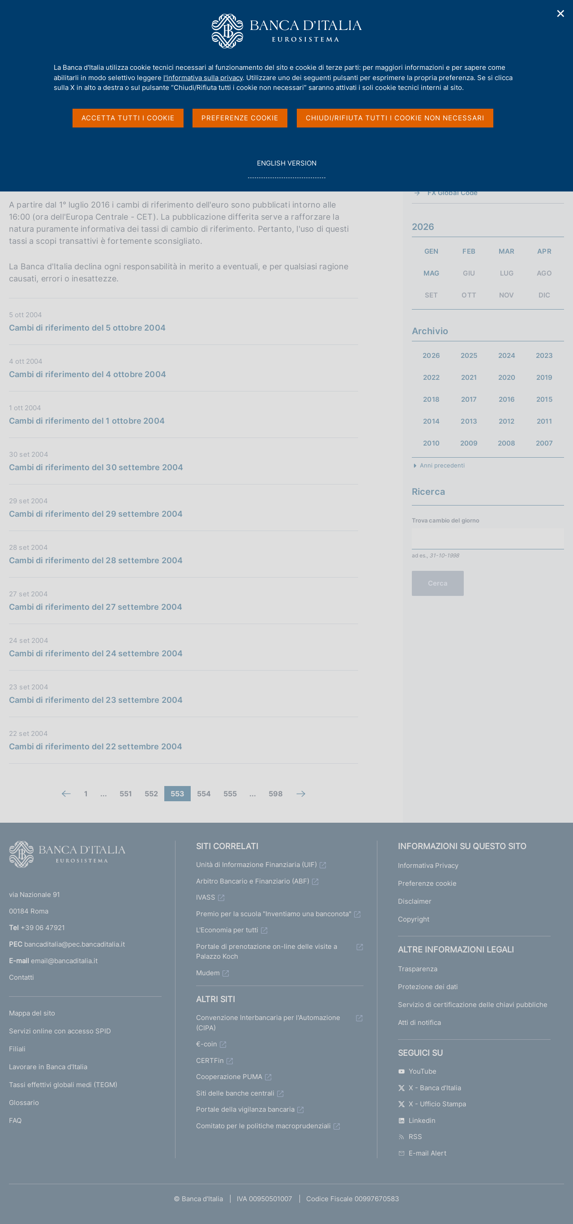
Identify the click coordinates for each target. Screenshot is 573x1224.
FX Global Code (453, 192)
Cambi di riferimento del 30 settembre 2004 (96, 467)
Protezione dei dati (428, 986)
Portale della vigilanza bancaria (245, 1109)
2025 (469, 355)
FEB (468, 251)
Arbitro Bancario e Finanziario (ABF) (252, 881)
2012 (507, 421)
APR (544, 251)
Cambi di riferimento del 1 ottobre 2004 (87, 420)
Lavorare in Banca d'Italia (48, 1066)
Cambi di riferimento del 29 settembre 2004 (96, 513)
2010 (431, 443)
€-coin (206, 1044)
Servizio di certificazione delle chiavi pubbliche (472, 1004)
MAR (506, 251)
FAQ (15, 1120)
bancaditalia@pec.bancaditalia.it (74, 944)
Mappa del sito (32, 1013)
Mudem (208, 973)
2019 (544, 377)
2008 (507, 443)
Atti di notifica (419, 1022)
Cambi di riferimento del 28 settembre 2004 (96, 560)
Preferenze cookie (427, 883)
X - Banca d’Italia (429, 1088)
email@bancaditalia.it (64, 960)
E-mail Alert (422, 1153)
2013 (469, 421)
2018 (431, 399)
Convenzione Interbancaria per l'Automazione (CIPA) (268, 1022)
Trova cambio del (446, 520)
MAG (431, 273)
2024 (507, 355)
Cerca (438, 583)
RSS (410, 1136)
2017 (469, 399)
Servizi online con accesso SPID (60, 1031)
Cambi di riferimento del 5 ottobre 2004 (87, 327)
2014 (431, 421)
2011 (544, 421)
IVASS (205, 897)
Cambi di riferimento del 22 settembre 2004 (96, 746)
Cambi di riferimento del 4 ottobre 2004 (87, 374)
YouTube (417, 1071)
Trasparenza (417, 969)
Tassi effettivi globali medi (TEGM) (63, 1084)
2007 (544, 443)
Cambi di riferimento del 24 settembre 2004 (96, 653)
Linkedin (417, 1120)
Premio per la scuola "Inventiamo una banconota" (273, 914)
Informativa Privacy (428, 865)
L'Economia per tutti (227, 930)
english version (286, 168)
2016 (507, 399)
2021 (469, 377)
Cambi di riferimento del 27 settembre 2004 (96, 607)
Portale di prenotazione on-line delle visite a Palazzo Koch (266, 951)
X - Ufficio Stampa (432, 1104)
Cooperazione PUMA (229, 1076)
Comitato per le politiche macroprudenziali (263, 1126)
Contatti (21, 977)
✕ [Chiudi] (561, 14)
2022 (431, 377)
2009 (469, 443)
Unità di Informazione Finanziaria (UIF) (256, 864)
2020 (507, 377)
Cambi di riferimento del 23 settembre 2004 (96, 700)
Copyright (413, 919)
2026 (431, 355)
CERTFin (210, 1060)
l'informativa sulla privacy (203, 77)
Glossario (24, 1102)
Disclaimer (415, 901)
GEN (431, 251)
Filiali (17, 1049)
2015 (544, 399)
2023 (544, 355)
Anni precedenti (442, 465)
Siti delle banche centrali (235, 1093)
